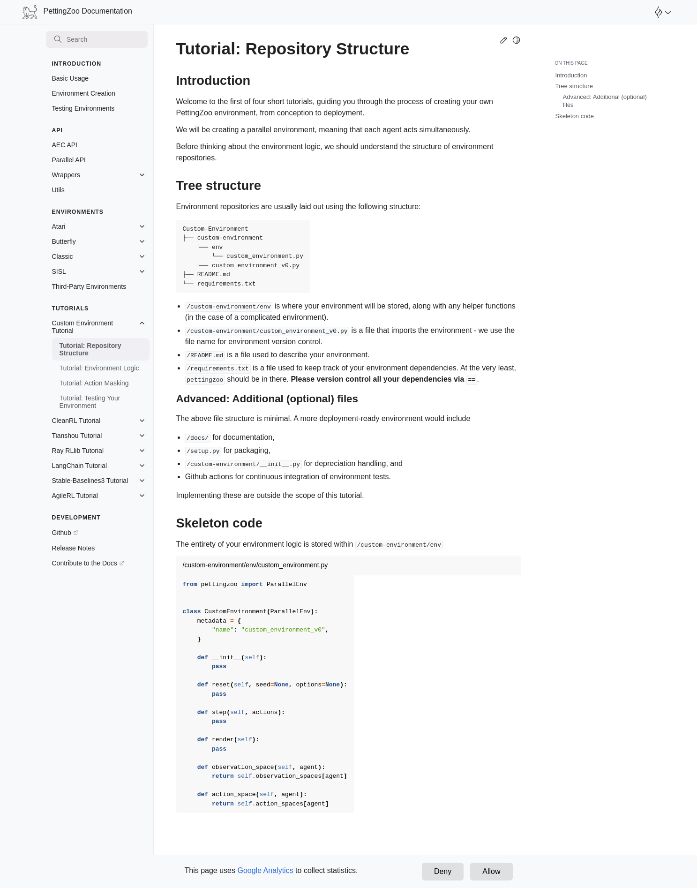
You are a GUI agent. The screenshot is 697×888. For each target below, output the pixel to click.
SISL (59, 271)
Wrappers (66, 175)
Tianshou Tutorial (77, 435)
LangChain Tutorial (79, 465)
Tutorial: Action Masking (94, 383)
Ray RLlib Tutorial (78, 450)
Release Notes (73, 548)
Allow (491, 871)
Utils (58, 190)
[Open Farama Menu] (662, 12)
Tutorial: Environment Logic (99, 368)
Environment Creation (83, 93)
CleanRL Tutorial (76, 420)
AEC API (64, 145)
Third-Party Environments (89, 286)
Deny (442, 871)
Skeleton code (574, 116)
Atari (59, 226)
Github (61, 532)
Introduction (571, 75)
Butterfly (64, 241)
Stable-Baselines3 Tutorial (90, 480)
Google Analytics (265, 870)
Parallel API (69, 160)
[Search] (97, 39)
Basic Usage (70, 78)
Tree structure (574, 86)
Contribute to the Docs (84, 563)
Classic (62, 256)
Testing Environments (83, 108)
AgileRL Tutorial (75, 495)
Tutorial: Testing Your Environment (90, 401)
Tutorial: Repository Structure (90, 349)
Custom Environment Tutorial (82, 326)
